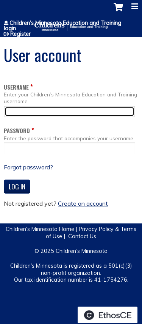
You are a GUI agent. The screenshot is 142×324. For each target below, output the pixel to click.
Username (16, 87)
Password (17, 131)
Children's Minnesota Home (40, 229)
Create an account (83, 203)
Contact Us (82, 236)
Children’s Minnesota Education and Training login (62, 25)
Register (20, 34)
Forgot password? (28, 167)
